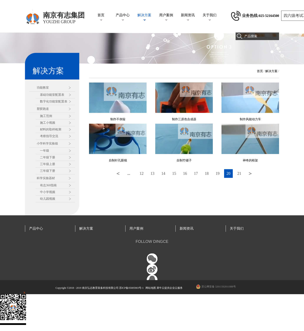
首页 (100, 15)
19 (218, 173)
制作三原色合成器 (184, 119)
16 (185, 173)
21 (239, 173)
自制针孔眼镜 (118, 160)
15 (174, 173)
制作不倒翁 (118, 119)
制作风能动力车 (250, 119)
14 (163, 173)
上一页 (118, 173)
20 (228, 173)
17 (196, 173)
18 (207, 173)
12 (142, 173)
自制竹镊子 (184, 160)
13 (152, 173)
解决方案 (271, 71)
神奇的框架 (250, 160)
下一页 (250, 173)
